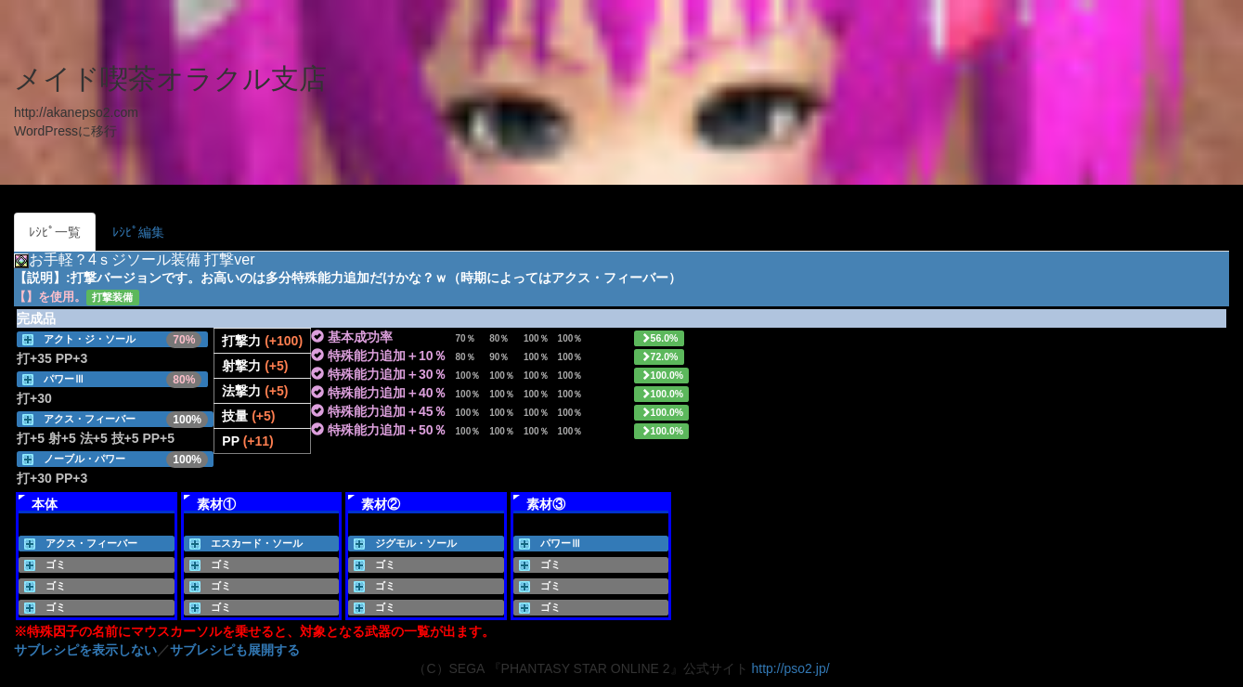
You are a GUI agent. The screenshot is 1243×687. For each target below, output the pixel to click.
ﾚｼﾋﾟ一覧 (55, 232)
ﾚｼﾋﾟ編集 (138, 232)
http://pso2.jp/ (791, 668)
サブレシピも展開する (235, 649)
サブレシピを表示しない (85, 649)
